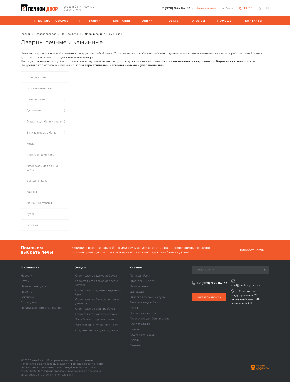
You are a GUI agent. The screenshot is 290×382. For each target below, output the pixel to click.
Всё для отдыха (140, 324)
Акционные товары (142, 334)
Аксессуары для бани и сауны (150, 318)
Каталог (136, 267)
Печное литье (139, 286)
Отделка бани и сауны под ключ (97, 330)
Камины (135, 329)
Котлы (134, 307)
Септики (135, 345)
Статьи (25, 281)
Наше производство (34, 286)
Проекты (27, 291)
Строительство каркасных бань (96, 314)
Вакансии (27, 297)
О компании (30, 267)
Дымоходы (137, 291)
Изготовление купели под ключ (96, 325)
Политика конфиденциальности (42, 307)
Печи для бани (140, 275)
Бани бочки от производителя (95, 319)
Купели (134, 340)
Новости (26, 275)
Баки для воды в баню (145, 302)
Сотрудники (29, 302)
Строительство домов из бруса (96, 275)
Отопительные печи (143, 281)
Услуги (80, 267)
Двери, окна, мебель (143, 313)
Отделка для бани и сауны (147, 297)
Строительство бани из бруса (95, 308)
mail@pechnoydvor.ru (245, 285)
